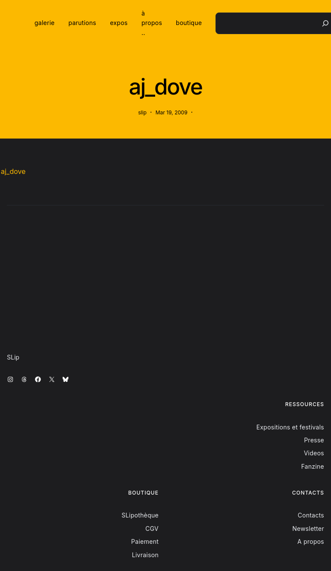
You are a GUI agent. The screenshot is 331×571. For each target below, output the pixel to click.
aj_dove (13, 171)
